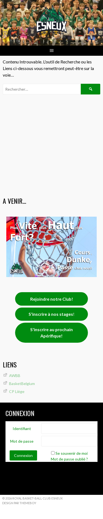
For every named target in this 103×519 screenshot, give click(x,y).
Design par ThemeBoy (19, 503)
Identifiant (22, 428)
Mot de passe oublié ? (69, 459)
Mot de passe (22, 441)
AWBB (14, 375)
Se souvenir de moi (71, 453)
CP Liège (16, 391)
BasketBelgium (22, 383)
